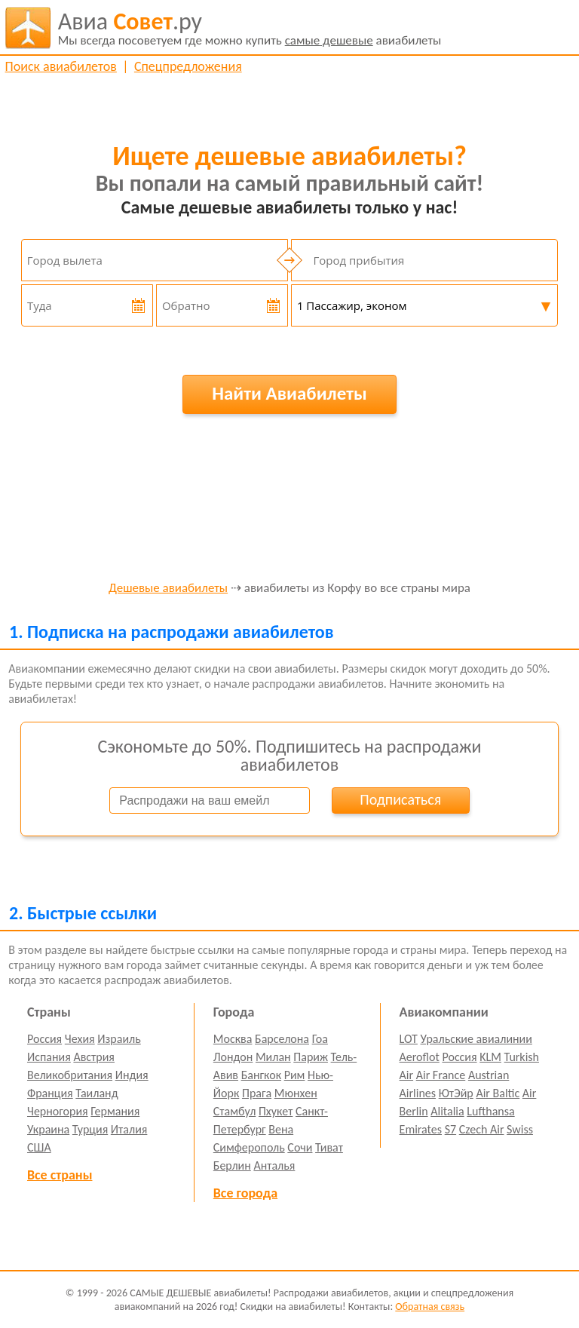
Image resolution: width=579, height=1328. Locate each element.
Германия (114, 1111)
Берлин (232, 1165)
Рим (294, 1075)
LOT (409, 1039)
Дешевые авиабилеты (168, 588)
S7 (450, 1129)
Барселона (282, 1039)
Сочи (299, 1147)
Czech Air (481, 1129)
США (39, 1147)
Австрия (94, 1057)
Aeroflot (420, 1057)
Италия (129, 1129)
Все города (245, 1193)
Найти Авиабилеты (289, 393)
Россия (44, 1039)
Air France (441, 1075)
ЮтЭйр (456, 1093)
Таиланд (96, 1093)
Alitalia (447, 1111)
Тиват (329, 1147)
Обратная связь (429, 1306)
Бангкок (261, 1075)
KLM (490, 1057)
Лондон (233, 1057)
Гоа (320, 1039)
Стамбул (234, 1111)
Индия (132, 1075)
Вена (280, 1129)
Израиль (118, 1039)
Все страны (59, 1175)
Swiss (520, 1129)
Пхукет (276, 1111)
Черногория (57, 1111)
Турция (90, 1129)
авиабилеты (250, 28)
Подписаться (400, 799)
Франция (50, 1093)
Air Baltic (497, 1093)
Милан (273, 1057)
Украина (48, 1129)
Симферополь (249, 1147)
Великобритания (69, 1075)
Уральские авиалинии (476, 1039)
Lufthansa (490, 1111)
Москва (233, 1039)
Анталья (274, 1165)
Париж (310, 1057)
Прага (256, 1093)
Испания (49, 1057)
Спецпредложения (188, 66)
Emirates (421, 1129)
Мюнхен (295, 1093)
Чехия (80, 1039)
